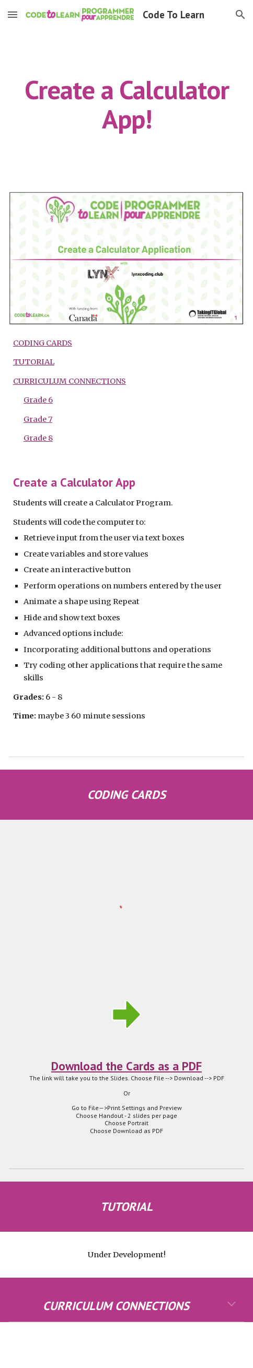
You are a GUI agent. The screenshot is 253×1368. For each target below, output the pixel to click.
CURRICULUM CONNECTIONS (69, 381)
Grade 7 (38, 419)
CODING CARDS (42, 343)
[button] (12, 14)
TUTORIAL (33, 362)
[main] (126, 104)
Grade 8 (38, 438)
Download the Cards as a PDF (126, 1066)
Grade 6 (38, 400)
